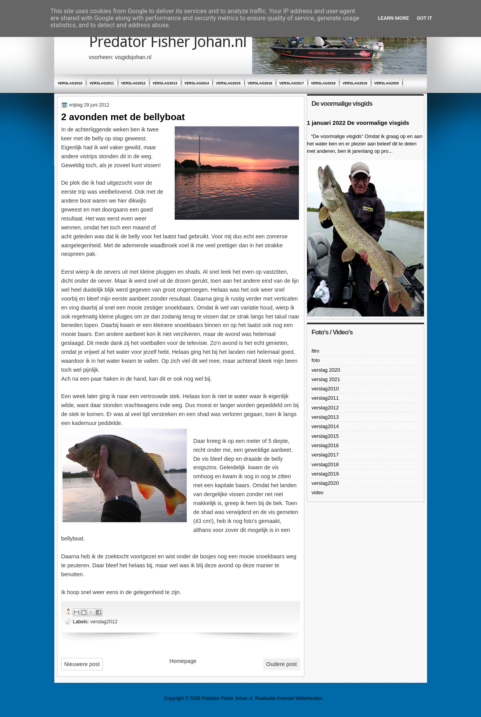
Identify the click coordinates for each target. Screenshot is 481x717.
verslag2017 (291, 83)
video (318, 492)
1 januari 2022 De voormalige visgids (358, 122)
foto (316, 360)
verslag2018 (323, 83)
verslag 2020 (326, 370)
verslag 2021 (326, 379)
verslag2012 (133, 83)
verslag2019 (354, 83)
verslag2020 (386, 83)
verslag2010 (70, 83)
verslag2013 (165, 83)
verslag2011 (101, 83)
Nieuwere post (82, 664)
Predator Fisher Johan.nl (168, 42)
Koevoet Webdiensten (299, 698)
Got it (424, 18)
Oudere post (281, 664)
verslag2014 (196, 83)
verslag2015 (228, 83)
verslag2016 (260, 83)
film (316, 351)
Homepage (182, 661)
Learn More (393, 18)
